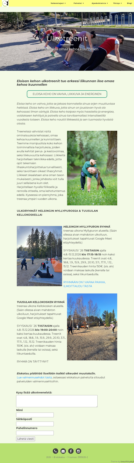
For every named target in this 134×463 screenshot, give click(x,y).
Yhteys (116, 4)
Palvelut (78, 4)
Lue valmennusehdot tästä (34, 377)
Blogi (129, 4)
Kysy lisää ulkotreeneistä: (34, 392)
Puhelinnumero (26, 428)
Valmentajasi (57, 4)
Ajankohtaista (99, 4)
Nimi (19, 410)
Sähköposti (24, 419)
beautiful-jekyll (127, 461)
